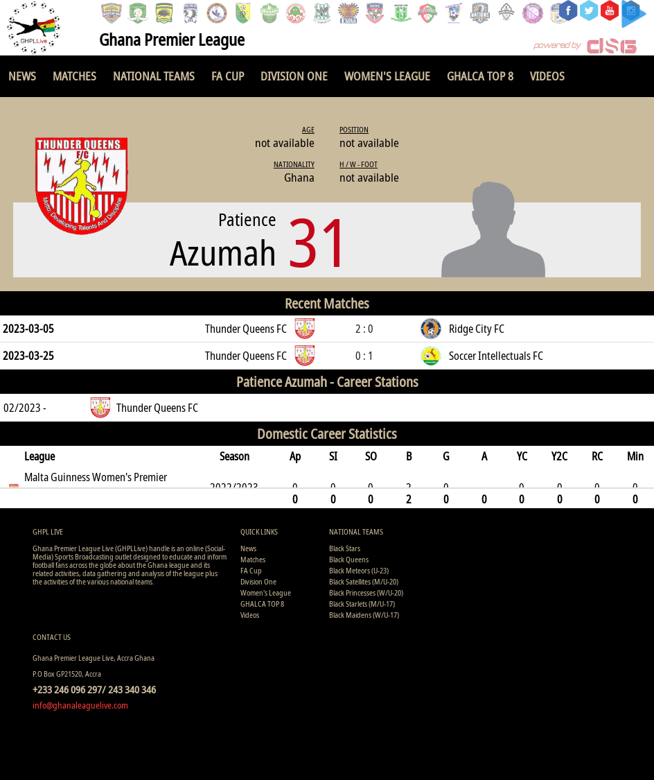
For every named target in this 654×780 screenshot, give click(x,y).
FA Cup (227, 76)
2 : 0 (364, 328)
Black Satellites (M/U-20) (363, 581)
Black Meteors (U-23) (359, 570)
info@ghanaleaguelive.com (80, 705)
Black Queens (349, 559)
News (22, 76)
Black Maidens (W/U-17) (364, 614)
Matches (74, 76)
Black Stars (344, 548)
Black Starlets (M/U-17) (362, 603)
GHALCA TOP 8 (480, 76)
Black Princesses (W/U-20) (366, 592)
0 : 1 (364, 355)
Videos (547, 76)
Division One (294, 76)
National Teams (154, 76)
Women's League (387, 76)
